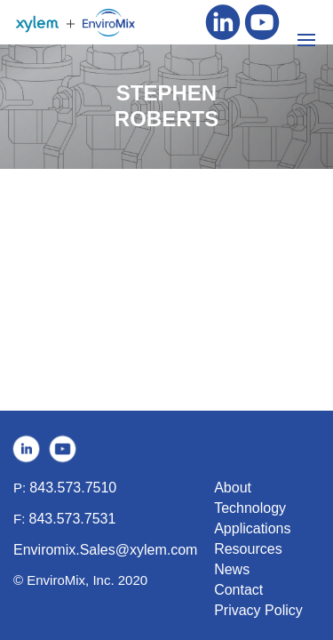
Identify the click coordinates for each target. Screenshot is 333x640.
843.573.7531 (72, 518)
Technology (250, 508)
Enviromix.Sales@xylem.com (105, 549)
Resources (247, 548)
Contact (238, 589)
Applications (252, 528)
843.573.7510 (72, 487)
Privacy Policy (258, 610)
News (232, 569)
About (232, 487)
